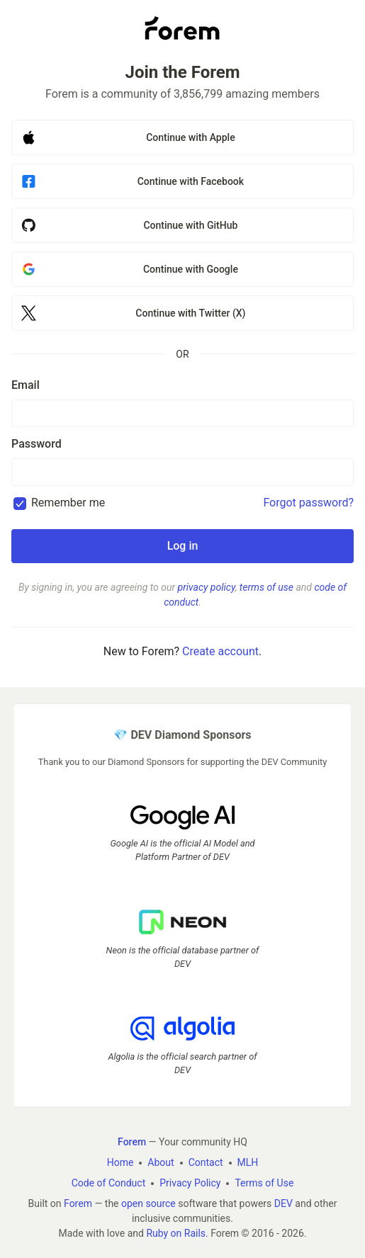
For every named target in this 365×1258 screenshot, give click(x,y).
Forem (78, 1203)
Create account (220, 651)
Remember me (68, 502)
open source (148, 1203)
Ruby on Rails (176, 1233)
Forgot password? (308, 502)
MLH (248, 1162)
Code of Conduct (109, 1183)
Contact (206, 1162)
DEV (283, 1203)
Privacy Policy (189, 1183)
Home (120, 1162)
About (160, 1162)
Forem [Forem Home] (132, 1142)
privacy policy (206, 587)
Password (36, 443)
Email (25, 385)
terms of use (266, 587)
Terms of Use (264, 1183)
